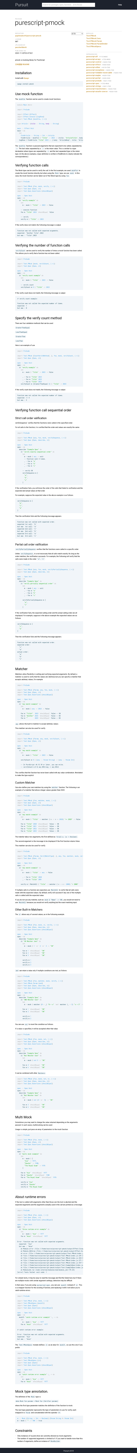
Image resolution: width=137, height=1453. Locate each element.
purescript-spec (92, 83)
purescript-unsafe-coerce (97, 91)
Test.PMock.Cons (93, 38)
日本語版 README (22, 64)
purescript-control (93, 62)
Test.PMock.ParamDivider (97, 44)
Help (120, 5)
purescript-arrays (93, 59)
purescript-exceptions (95, 70)
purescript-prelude (94, 81)
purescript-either (93, 67)
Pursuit (21, 4)
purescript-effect (93, 65)
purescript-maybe (93, 75)
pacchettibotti (21, 47)
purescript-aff (92, 57)
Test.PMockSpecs (93, 46)
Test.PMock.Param (94, 41)
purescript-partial (93, 78)
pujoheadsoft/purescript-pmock (28, 36)
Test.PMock (91, 36)
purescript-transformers (96, 89)
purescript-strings (93, 86)
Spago (26, 78)
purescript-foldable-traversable (99, 73)
